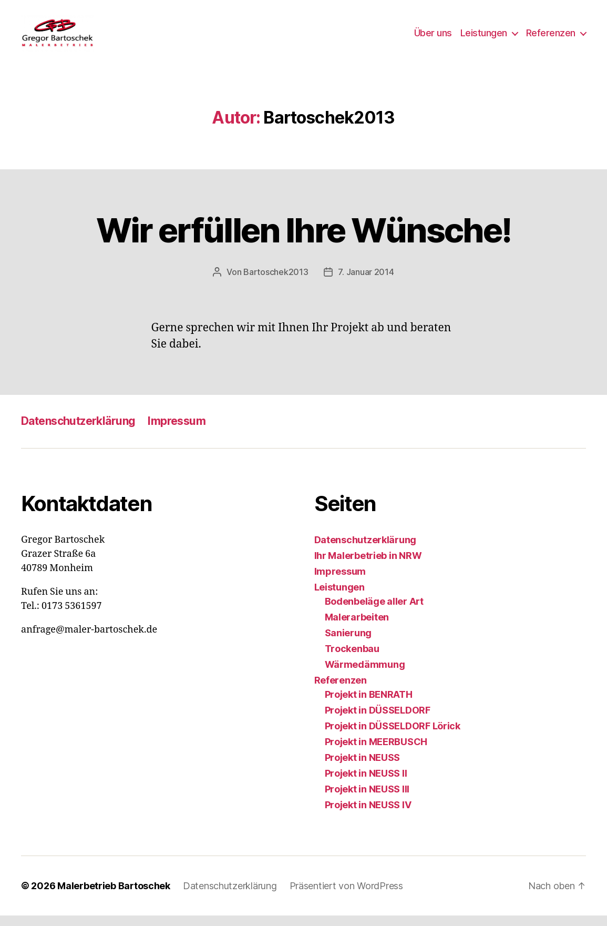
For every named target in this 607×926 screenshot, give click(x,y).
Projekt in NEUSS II (366, 783)
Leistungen (483, 38)
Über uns (433, 38)
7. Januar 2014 (366, 282)
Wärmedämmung (365, 674)
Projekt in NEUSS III (367, 799)
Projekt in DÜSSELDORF (377, 720)
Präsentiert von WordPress (346, 896)
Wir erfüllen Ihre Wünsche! (303, 240)
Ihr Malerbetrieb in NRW (368, 566)
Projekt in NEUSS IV (368, 815)
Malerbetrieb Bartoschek (113, 896)
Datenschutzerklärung (78, 431)
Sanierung (348, 643)
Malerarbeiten (357, 627)
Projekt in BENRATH (369, 704)
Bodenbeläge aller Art (374, 611)
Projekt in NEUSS (362, 768)
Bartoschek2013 (275, 282)
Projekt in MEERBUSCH (376, 752)
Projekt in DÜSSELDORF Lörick (392, 736)
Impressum (176, 431)
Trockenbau (352, 659)
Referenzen (550, 38)
